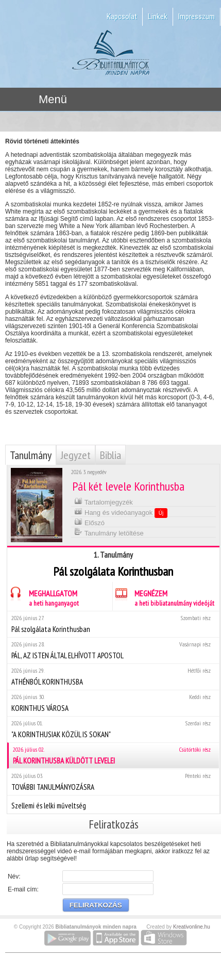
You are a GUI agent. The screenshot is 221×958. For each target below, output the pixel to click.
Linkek (157, 16)
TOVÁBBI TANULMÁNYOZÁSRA (113, 782)
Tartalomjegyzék (103, 501)
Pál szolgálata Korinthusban (113, 624)
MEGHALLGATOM (43, 597)
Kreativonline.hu (191, 927)
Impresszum (196, 16)
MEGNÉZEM (163, 597)
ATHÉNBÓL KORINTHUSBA (113, 677)
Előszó (89, 522)
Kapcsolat (122, 16)
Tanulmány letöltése (108, 532)
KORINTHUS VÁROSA (113, 703)
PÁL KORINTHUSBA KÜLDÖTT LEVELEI (114, 755)
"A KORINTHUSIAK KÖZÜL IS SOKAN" (113, 729)
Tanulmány (31, 455)
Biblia (110, 455)
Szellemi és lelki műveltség (113, 804)
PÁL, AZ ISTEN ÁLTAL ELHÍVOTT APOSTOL (113, 650)
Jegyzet (76, 455)
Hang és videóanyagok (120, 512)
